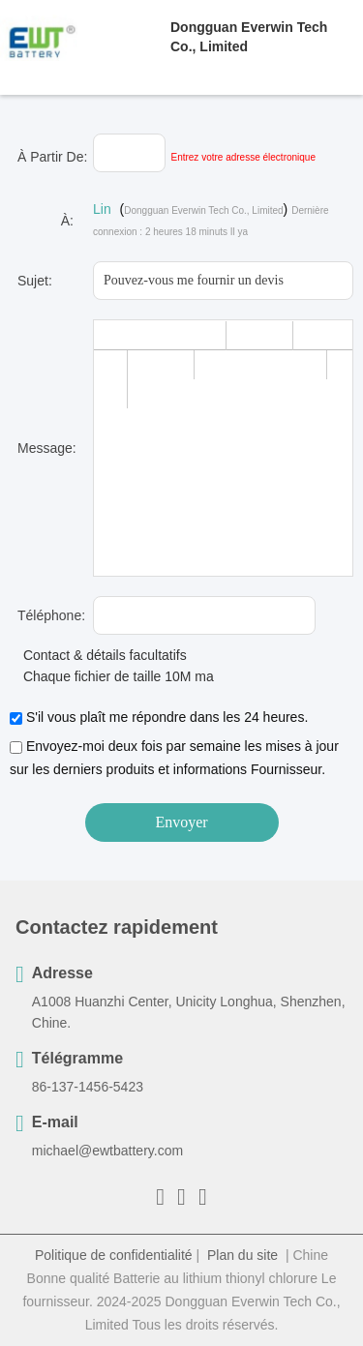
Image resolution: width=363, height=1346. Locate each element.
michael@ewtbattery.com (107, 1150)
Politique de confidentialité (114, 1255)
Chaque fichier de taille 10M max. (117, 676)
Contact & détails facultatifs (98, 655)
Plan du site (242, 1255)
